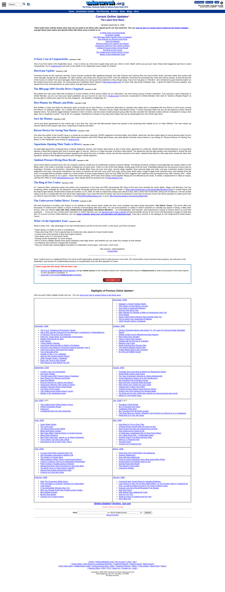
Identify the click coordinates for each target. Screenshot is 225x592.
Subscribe (209, 2)
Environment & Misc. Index (103, 566)
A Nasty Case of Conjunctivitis (112, 33)
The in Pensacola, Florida (57, 330)
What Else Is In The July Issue (131, 415)
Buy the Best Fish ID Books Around (133, 380)
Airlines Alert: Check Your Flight (132, 387)
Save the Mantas (113, 41)
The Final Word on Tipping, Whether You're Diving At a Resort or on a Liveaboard (152, 413)
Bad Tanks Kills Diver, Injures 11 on (62, 437)
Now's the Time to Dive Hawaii (52, 360)
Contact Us (126, 568)
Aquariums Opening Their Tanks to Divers (112, 46)
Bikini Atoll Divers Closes (50, 431)
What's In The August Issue (130, 395)
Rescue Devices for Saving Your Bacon (112, 43)
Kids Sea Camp (125, 490)
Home (71, 11)
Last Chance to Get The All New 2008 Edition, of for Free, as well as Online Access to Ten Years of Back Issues (153, 485)
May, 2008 (117, 420)
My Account (120, 562)
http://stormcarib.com (112, 82)
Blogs (129, 11)
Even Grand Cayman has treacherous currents (138, 429)
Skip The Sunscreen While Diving (54, 481)
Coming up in (130, 444)
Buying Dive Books (48, 494)
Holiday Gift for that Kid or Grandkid (133, 341)
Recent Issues (136, 564)
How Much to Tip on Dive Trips (131, 424)
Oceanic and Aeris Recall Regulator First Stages (139, 488)
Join (134, 562)
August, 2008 (118, 368)
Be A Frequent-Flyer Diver (129, 407)
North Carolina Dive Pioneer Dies (132, 345)
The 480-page (112, 37)
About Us (116, 568)
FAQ (109, 568)
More (136, 11)
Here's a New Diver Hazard (130, 339)
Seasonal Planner (123, 566)
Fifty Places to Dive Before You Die (54, 363)
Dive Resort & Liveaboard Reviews (97, 564)
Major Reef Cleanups (49, 435)
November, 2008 (41, 326)
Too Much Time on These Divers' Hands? (57, 468)
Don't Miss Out (125, 499)
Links (134, 568)
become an (45, 270)
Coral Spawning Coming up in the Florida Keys (138, 378)
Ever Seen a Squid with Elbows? (132, 308)
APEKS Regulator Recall (50, 407)
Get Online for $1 (132, 431)
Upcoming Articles (126, 468)
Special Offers (94, 568)
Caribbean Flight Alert (128, 409)
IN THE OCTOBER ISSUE (130, 352)
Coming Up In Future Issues (52, 496)
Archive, (112, 503)
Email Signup (199, 2)
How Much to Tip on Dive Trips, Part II (56, 442)
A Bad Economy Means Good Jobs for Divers (137, 389)
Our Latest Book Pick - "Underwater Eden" (136, 435)
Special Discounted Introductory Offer (55, 470)
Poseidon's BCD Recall (128, 404)
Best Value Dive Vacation (129, 337)
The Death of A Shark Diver (51, 457)
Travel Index (77, 564)
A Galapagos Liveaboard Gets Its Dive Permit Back (140, 433)
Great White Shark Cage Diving (132, 374)
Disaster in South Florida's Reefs (132, 304)
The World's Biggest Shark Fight (132, 347)
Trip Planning (102, 11)
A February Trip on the (55, 334)
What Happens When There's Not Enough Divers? (61, 459)
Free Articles (124, 315)
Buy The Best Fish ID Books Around (134, 411)
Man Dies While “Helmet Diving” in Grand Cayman (61, 433)
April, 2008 (39, 449)
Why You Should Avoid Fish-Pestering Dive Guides (61, 490)
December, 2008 (120, 300)
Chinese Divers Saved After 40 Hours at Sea (137, 426)
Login (217, 2)
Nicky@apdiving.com (65, 178)
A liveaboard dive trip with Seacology (55, 411)
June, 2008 (39, 420)
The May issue (125, 442)
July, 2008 (39, 400)
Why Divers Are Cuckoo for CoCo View (135, 385)
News (122, 11)
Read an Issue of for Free (135, 496)
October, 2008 (119, 326)
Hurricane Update (112, 35)
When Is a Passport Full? (129, 439)
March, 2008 (118, 449)
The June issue (46, 426)
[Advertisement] (112, 538)
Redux (48, 424)
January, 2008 (119, 477)
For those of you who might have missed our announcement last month (148, 393)
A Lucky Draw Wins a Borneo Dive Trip (56, 453)
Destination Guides (85, 11)
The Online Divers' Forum (112, 52)
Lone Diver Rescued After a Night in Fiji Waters (59, 345)
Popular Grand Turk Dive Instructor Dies (135, 437)
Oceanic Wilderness (127, 455)
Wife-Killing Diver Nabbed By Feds (133, 492)
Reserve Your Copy (127, 343)
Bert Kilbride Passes (48, 492)
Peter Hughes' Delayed (57, 464)
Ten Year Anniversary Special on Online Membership (140, 376)
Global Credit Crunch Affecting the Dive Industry (138, 334)
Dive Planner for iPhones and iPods (112, 39)
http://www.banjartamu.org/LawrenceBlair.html (129, 196)
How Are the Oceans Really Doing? (55, 356)
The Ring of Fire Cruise (112, 50)
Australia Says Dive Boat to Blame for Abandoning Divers (142, 372)
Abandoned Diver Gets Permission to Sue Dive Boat (62, 466)
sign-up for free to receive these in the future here (100, 295)
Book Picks (155, 566)
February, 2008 (41, 477)
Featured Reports (121, 564)
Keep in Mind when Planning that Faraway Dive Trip (140, 317)
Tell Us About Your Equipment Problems (135, 319)
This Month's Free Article (129, 466)
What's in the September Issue (112, 54)
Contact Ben (112, 251)
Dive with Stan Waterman (129, 457)
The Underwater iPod (49, 352)
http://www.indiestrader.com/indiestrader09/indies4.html (149, 189)
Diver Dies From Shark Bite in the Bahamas (137, 453)
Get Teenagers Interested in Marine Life (56, 455)
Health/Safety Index (82, 566)
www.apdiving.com (115, 178)
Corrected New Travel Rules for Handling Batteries (140, 481)
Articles (114, 11)
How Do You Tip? (126, 494)
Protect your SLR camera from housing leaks (137, 391)
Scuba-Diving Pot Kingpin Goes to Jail (134, 461)
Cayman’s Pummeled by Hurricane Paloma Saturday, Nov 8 (65, 347)
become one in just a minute (114, 212)
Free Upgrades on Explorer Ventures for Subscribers (62, 484)
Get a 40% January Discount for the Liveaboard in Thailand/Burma (72, 332)
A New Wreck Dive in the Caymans (133, 350)
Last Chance (45, 486)
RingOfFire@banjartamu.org (89, 196)
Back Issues (148, 564)
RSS (104, 568)
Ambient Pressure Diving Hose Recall (112, 48)
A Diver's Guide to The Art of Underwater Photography (62, 461)
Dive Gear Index (66, 566)
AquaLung (44, 409)
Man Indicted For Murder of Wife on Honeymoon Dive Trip (143, 312)
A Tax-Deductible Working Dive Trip (55, 488)
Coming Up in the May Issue (52, 472)
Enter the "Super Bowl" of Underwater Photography (61, 337)
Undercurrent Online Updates (175, 28)
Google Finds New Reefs (129, 464)
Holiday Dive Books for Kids (51, 339)
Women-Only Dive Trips (128, 310)
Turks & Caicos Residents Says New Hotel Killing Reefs (142, 459)
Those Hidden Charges (50, 343)
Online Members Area (105, 562)
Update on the (53, 354)
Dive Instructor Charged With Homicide (135, 382)
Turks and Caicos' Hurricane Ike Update (56, 350)
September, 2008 (42, 368)
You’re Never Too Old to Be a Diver (54, 439)
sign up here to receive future (149, 28)
